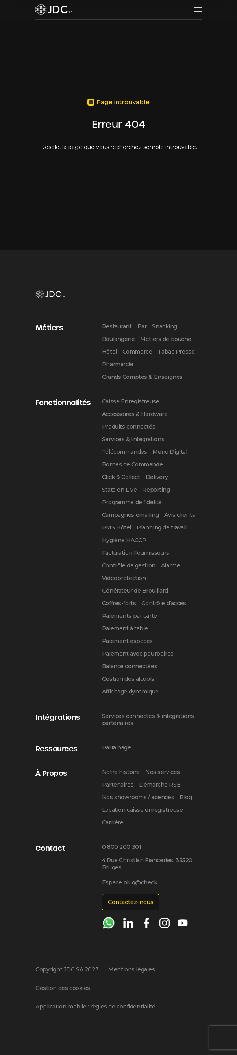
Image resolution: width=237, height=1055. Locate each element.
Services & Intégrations (133, 439)
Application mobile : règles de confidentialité (95, 1006)
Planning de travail (162, 527)
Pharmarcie (117, 364)
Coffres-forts (119, 603)
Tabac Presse (175, 351)
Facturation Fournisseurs (135, 552)
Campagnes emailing (130, 514)
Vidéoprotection (124, 578)
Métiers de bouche (165, 339)
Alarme (170, 565)
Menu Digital (169, 451)
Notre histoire (121, 771)
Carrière (113, 822)
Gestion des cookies (62, 988)
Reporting (156, 489)
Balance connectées (129, 666)
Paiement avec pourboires (138, 653)
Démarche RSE (159, 784)
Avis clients (179, 514)
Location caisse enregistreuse (142, 809)
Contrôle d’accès (163, 603)
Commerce (137, 351)
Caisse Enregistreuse (130, 401)
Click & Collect (121, 477)
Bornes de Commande (132, 464)
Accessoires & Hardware (135, 414)
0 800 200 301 (121, 846)
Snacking (164, 326)
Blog (186, 797)
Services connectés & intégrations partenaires (148, 719)
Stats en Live (119, 489)
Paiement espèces (127, 641)
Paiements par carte (129, 615)
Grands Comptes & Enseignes (142, 376)
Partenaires (117, 784)
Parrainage (116, 747)
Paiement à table (125, 628)
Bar (142, 326)
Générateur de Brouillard (135, 590)
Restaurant (117, 326)
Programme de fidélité (132, 502)
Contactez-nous (131, 902)
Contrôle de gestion (129, 565)
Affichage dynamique (130, 691)
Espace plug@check (129, 882)
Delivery (157, 477)
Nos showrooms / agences (138, 797)
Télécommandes (124, 451)
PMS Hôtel (116, 527)
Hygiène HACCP (124, 540)
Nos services (162, 771)
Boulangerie (118, 339)
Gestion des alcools (128, 678)
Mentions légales (131, 969)
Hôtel (109, 351)
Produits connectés (128, 426)
